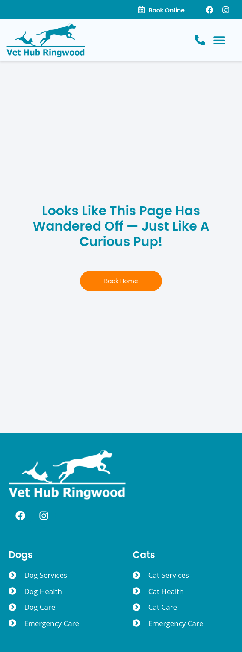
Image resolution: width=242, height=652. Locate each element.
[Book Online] (141, 10)
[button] (219, 40)
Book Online (167, 10)
